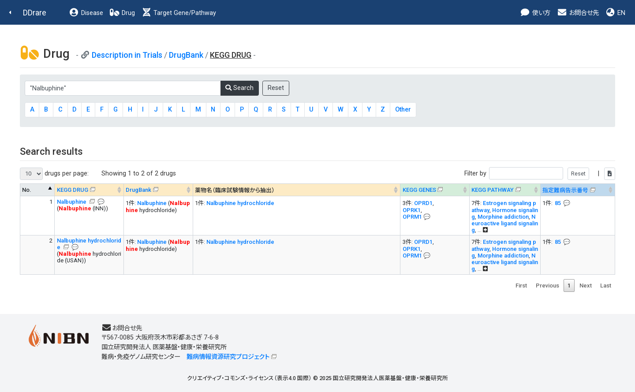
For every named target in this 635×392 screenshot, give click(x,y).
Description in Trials (127, 55)
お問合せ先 (578, 13)
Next (585, 285)
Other (403, 109)
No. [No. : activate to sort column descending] (26, 190)
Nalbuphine (72, 201)
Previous (547, 285)
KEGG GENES (419, 190)
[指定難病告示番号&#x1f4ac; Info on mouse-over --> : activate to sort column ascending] (578, 189)
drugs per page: (54, 174)
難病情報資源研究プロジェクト (228, 357)
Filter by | (539, 173)
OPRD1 (423, 203)
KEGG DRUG (72, 190)
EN (615, 13)
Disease (86, 13)
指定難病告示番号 (565, 190)
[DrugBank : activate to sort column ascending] (158, 189)
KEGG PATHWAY (492, 190)
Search (239, 88)
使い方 (535, 13)
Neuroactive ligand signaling (504, 223)
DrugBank (186, 55)
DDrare (34, 12)
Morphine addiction (503, 216)
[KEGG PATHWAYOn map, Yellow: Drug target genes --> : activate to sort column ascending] (505, 189)
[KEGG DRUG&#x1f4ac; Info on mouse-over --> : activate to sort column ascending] (89, 189)
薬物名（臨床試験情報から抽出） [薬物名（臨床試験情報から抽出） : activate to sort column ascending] (235, 190)
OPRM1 (412, 216)
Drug (122, 13)
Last (605, 285)
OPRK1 (412, 210)
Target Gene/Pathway (178, 13)
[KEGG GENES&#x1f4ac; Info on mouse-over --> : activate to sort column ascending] (435, 189)
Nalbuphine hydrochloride (240, 203)
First (521, 285)
